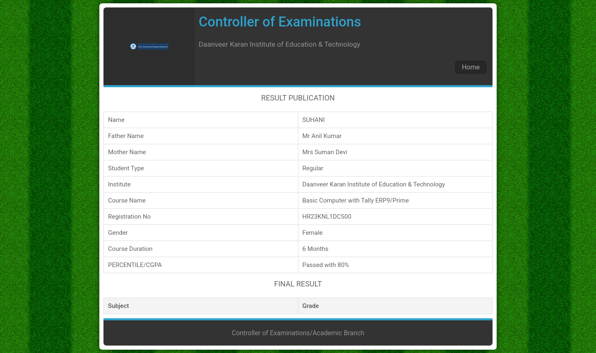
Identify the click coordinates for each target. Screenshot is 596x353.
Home (471, 67)
